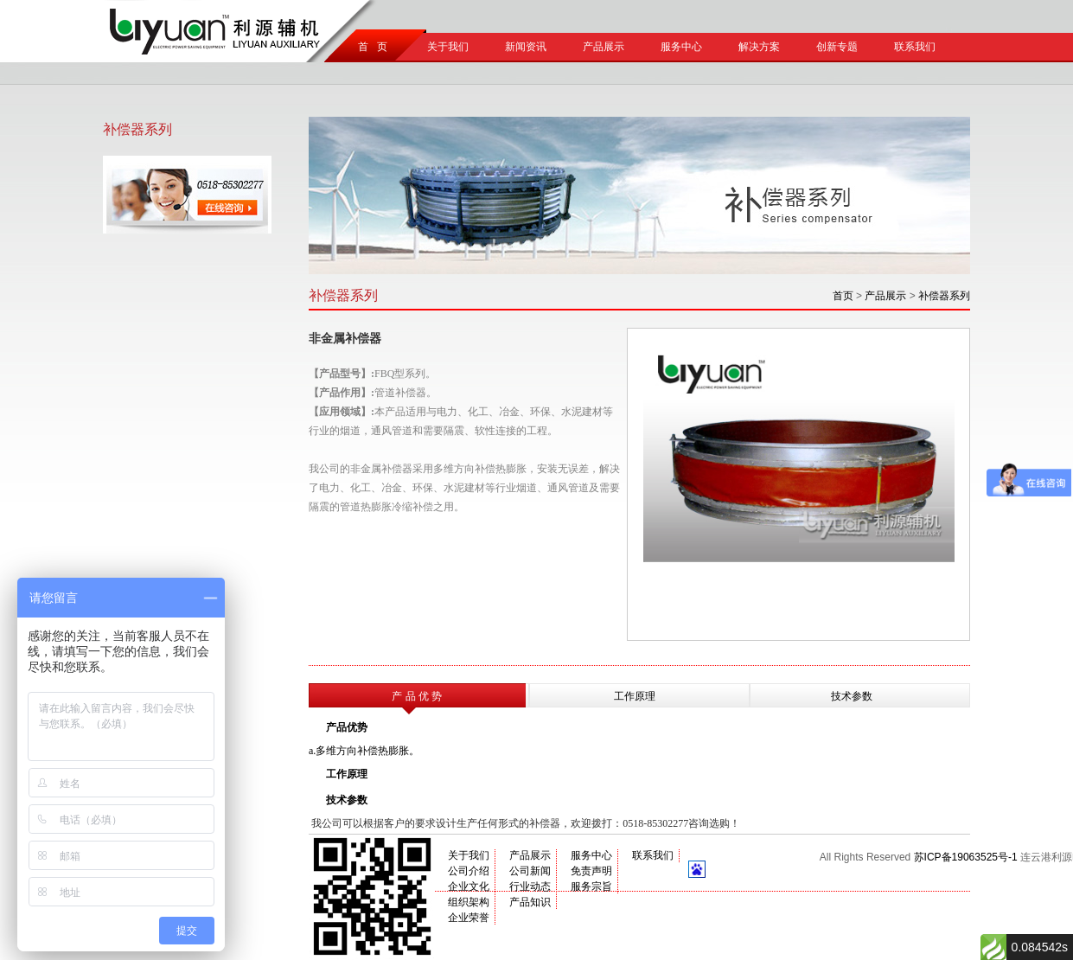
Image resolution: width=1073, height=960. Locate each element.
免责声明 (591, 871)
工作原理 (634, 696)
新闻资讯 (525, 47)
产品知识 (530, 902)
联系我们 (915, 47)
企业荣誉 (468, 918)
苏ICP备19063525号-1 (966, 857)
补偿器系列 (944, 296)
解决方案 (759, 47)
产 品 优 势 (417, 696)
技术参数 (851, 696)
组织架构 (468, 902)
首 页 (370, 47)
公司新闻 (530, 871)
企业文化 (468, 886)
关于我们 (448, 47)
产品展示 (603, 47)
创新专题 (837, 47)
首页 (843, 296)
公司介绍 (468, 871)
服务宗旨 (591, 886)
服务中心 (681, 47)
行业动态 (530, 886)
